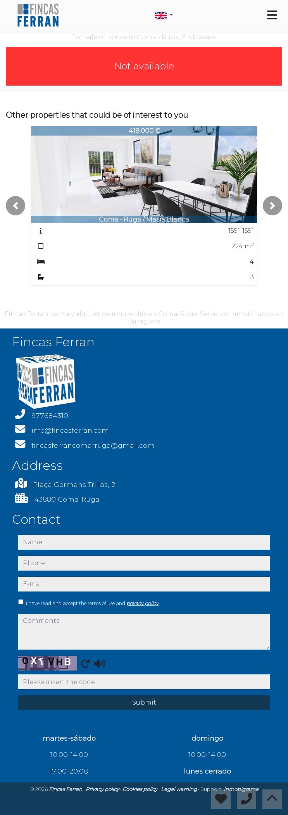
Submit (144, 702)
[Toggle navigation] (272, 15)
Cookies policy (140, 789)
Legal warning (179, 789)
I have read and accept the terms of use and (92, 603)
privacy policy (142, 603)
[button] (15, 205)
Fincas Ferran (66, 789)
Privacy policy (103, 789)
